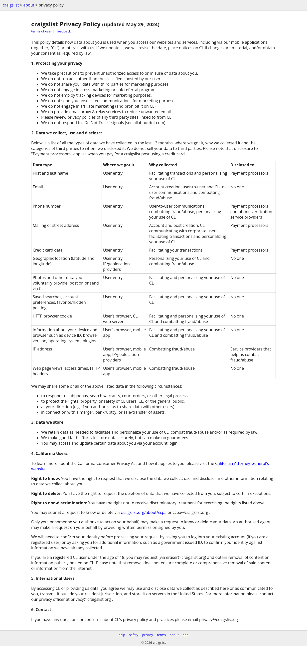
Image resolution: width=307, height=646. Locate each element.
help (122, 635)
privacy (147, 635)
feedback (64, 31)
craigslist (11, 5)
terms (161, 635)
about (28, 5)
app (185, 635)
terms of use (41, 31)
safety (133, 635)
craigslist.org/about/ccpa (143, 512)
